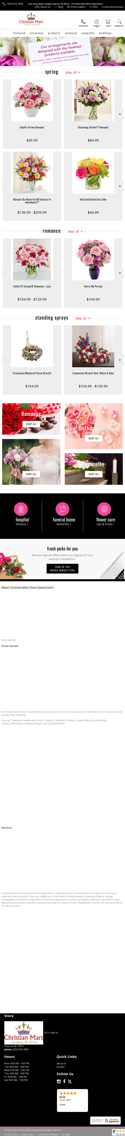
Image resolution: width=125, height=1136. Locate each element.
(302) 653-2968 (15, 3)
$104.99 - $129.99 (32, 299)
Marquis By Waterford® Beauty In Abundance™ (32, 201)
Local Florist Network (48, 1134)
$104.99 (93, 299)
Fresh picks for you (62, 553)
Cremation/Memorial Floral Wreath (32, 373)
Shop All (71, 72)
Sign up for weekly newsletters (62, 568)
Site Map (66, 1134)
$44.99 (93, 212)
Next (120, 114)
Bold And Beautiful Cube (93, 199)
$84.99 (93, 140)
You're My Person (93, 286)
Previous (4, 114)
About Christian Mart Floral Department (27, 587)
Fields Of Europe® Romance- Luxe (32, 286)
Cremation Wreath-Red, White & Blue (93, 373)
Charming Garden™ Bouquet (93, 127)
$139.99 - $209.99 (32, 212)
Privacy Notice (27, 1134)
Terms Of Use (10, 1134)
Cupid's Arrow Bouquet (32, 127)
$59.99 (32, 140)
